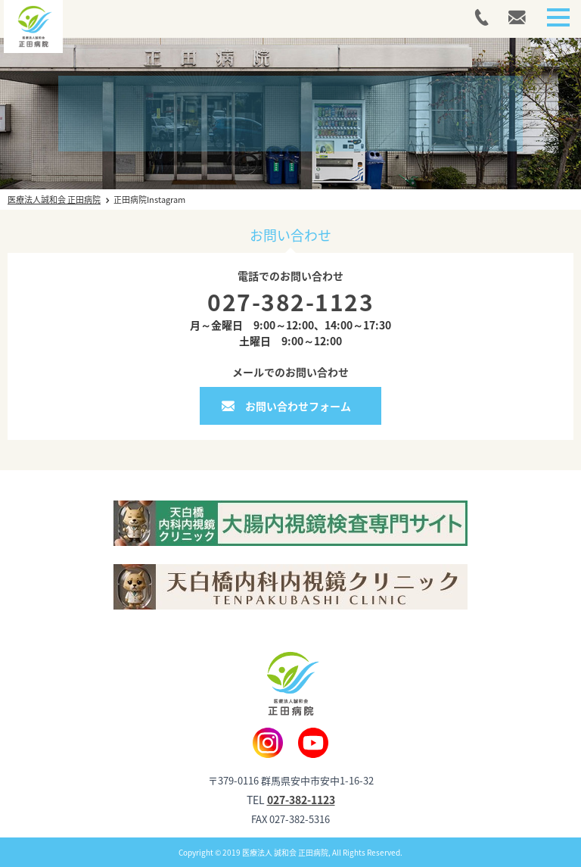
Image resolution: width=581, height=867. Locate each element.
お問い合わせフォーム (298, 405)
